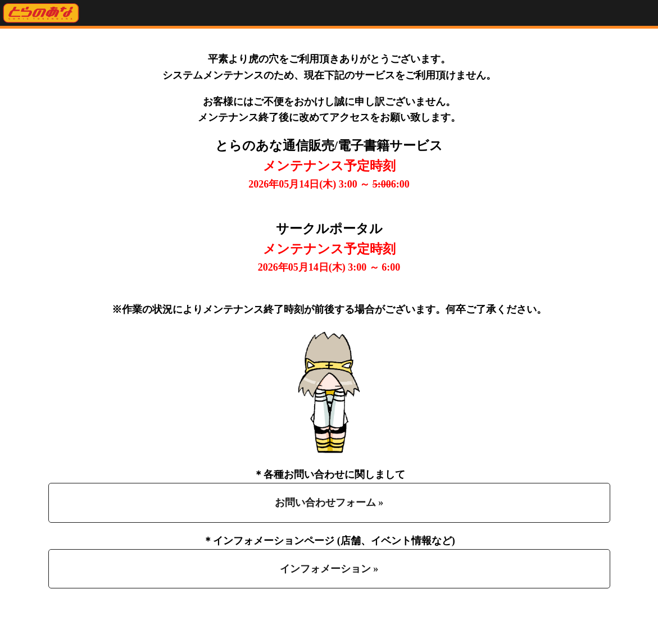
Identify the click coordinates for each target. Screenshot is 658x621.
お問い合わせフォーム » (329, 502)
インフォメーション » (329, 568)
